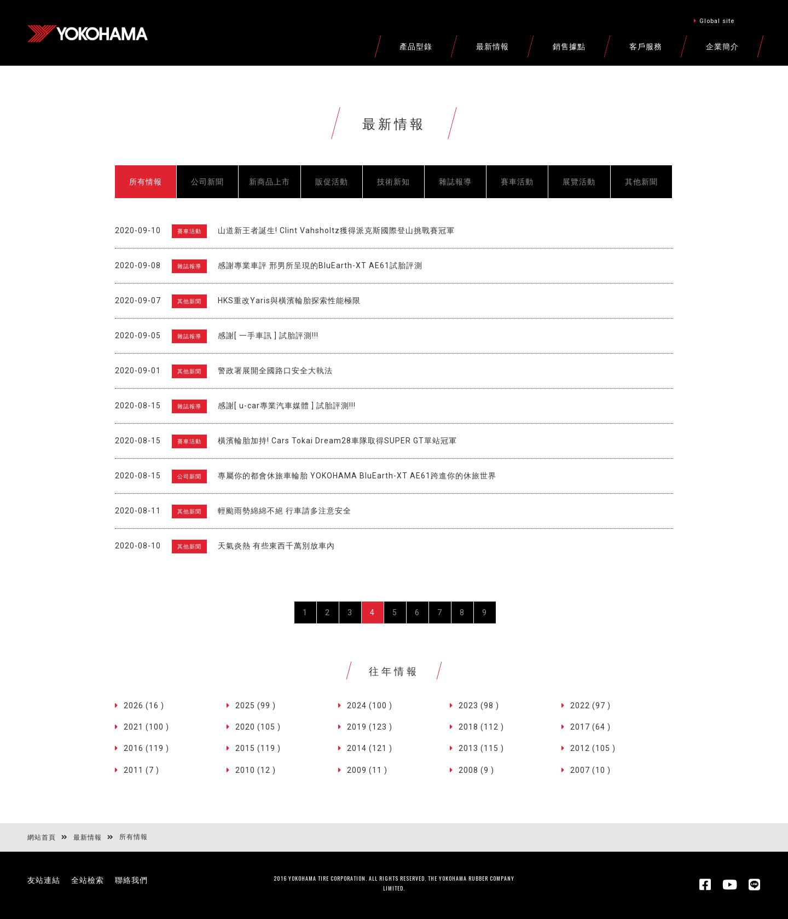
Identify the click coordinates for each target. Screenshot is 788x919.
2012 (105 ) (593, 748)
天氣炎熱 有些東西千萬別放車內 (276, 545)
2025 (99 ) (255, 705)
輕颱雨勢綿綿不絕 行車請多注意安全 (284, 510)
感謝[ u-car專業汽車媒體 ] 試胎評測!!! (287, 405)
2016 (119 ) (146, 748)
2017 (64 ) (590, 727)
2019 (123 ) (369, 727)
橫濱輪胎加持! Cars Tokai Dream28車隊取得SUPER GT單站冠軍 (337, 440)
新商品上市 (269, 181)
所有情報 (145, 181)
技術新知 (393, 181)
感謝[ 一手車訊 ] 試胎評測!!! (268, 335)
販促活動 (331, 181)
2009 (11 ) (367, 770)
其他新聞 (641, 181)
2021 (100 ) (146, 727)
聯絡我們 (131, 880)
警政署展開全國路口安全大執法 (275, 370)
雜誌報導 (455, 181)
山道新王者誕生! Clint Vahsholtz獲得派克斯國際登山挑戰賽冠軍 (336, 230)
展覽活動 (579, 181)
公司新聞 (207, 181)
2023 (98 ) (479, 705)
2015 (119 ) (258, 748)
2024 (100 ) (369, 705)
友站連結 (43, 880)
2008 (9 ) (476, 770)
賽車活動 (517, 181)
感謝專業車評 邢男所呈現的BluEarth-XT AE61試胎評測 (320, 265)
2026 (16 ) (144, 705)
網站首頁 (41, 837)
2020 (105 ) (258, 727)
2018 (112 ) (481, 727)
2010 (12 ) (255, 770)
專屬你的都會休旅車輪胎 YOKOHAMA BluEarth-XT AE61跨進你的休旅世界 (357, 475)
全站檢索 (87, 880)
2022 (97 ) (590, 705)
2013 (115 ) (481, 748)
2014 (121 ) (369, 748)
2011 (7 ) (141, 770)
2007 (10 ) (590, 770)
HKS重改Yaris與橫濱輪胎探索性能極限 (289, 300)
